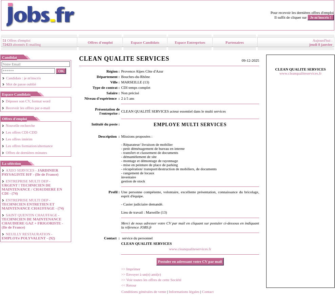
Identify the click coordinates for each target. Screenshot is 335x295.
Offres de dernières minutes (24, 153)
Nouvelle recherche (18, 125)
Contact (208, 292)
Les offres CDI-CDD (19, 132)
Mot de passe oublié (19, 84)
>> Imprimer (130, 269)
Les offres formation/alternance (27, 146)
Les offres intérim (17, 139)
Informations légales (184, 292)
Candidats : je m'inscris (21, 78)
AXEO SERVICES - (30, 172)
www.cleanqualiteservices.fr (190, 249)
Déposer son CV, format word (26, 101)
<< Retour (128, 285)
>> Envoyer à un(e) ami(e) (141, 274)
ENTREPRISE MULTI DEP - (32, 187)
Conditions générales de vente (143, 292)
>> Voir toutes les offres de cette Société (151, 280)
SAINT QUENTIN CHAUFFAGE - (32, 221)
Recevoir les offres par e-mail (26, 108)
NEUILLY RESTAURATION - (28, 236)
